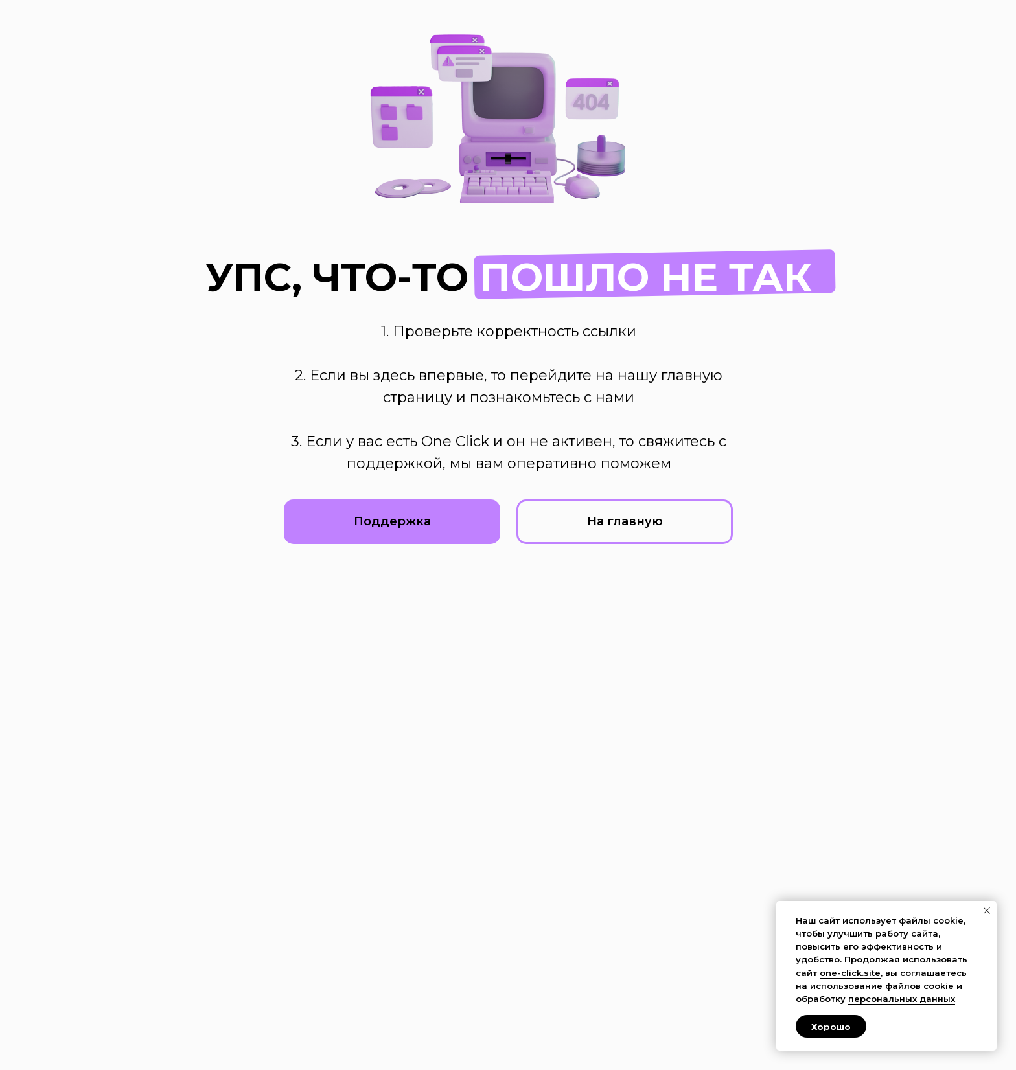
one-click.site (850, 973)
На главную (625, 521)
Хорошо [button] (831, 1026)
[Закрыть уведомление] (986, 910)
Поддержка (392, 521)
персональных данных (901, 999)
